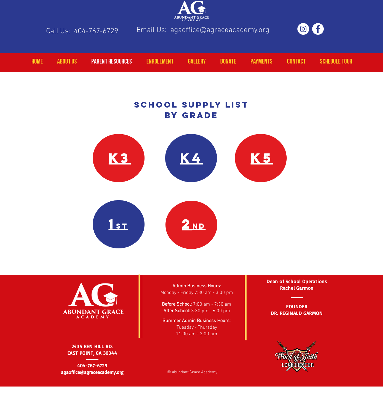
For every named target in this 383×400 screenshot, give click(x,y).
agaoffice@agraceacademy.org (219, 30)
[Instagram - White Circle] (303, 29)
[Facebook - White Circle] (318, 29)
